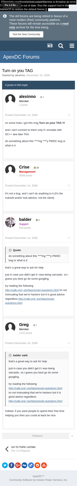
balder (25, 219)
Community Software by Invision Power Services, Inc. (38, 480)
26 (36, 167)
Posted (21, 115)
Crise (24, 167)
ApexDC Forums (21, 57)
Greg (24, 324)
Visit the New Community (26, 34)
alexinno (20, 75)
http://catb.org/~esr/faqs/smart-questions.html (32, 290)
